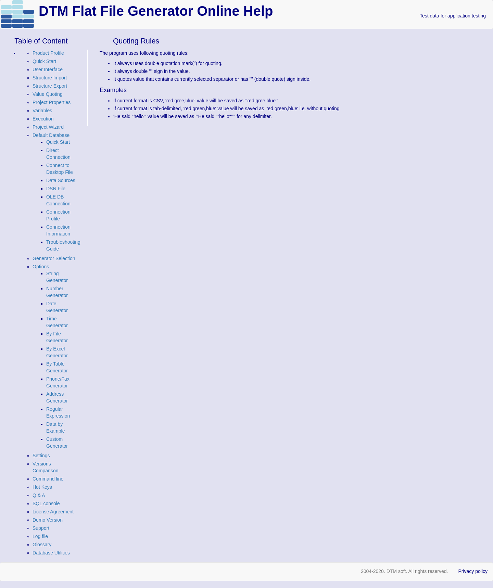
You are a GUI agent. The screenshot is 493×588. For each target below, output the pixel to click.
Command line (48, 479)
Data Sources (60, 180)
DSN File (55, 188)
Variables (42, 110)
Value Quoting (48, 94)
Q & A (39, 495)
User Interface (48, 69)
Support (41, 528)
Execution (43, 119)
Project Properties (52, 102)
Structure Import (50, 77)
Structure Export (50, 86)
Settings (41, 455)
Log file (40, 536)
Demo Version (48, 520)
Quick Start (44, 61)
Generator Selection (54, 258)
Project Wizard (48, 127)
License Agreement (53, 511)
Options (41, 266)
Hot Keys (42, 487)
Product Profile (48, 53)
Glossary (42, 544)
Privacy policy (473, 571)
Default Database (51, 135)
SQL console (46, 503)
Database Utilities (51, 552)
